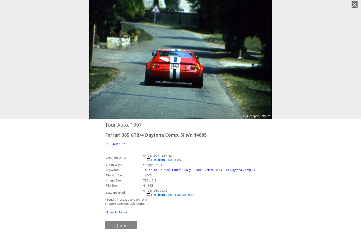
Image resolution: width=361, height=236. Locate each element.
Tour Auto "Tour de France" (162, 170)
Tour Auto (118, 144)
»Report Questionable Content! (126, 203)
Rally (188, 170)
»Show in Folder (116, 212)
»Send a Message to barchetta (126, 199)
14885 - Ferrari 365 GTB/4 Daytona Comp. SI (224, 170)
